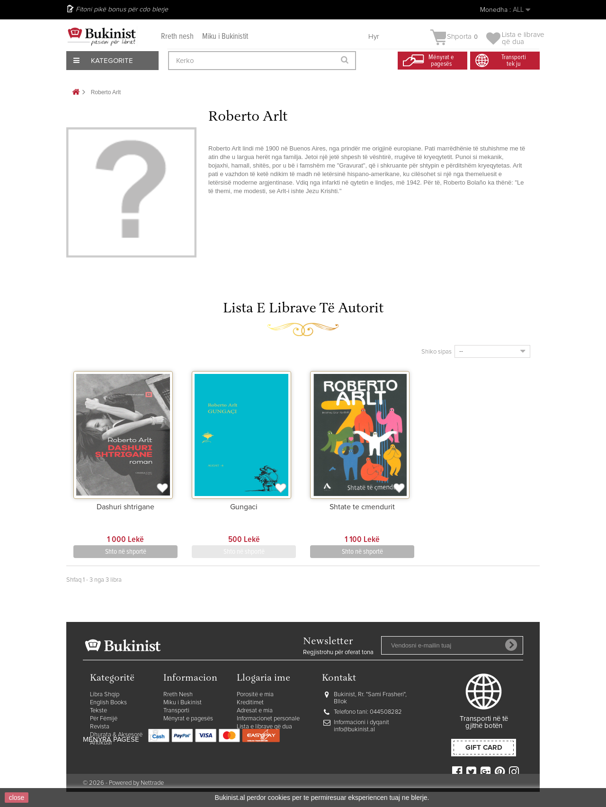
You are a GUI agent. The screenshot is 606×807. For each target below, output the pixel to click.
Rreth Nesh (178, 695)
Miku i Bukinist (182, 703)
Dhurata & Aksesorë (116, 735)
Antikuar (101, 743)
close (17, 797)
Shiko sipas (436, 352)
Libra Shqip (104, 695)
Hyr (373, 36)
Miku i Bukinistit (225, 37)
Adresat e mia (255, 711)
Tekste (98, 711)
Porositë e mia (255, 695)
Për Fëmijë (103, 719)
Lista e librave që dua (264, 727)
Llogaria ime (263, 678)
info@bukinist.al (354, 730)
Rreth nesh (177, 37)
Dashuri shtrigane (125, 507)
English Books (108, 703)
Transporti (176, 711)
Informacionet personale (268, 719)
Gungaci (244, 507)
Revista (99, 727)
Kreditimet (250, 703)
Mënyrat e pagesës (188, 719)
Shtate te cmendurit (362, 507)
